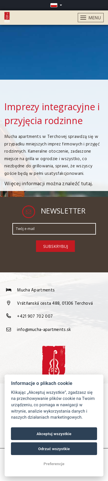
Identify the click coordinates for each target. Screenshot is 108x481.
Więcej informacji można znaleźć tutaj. (48, 184)
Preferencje (54, 463)
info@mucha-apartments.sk (44, 329)
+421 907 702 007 (35, 316)
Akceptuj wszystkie (54, 433)
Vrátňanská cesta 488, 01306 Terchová (55, 303)
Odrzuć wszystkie (54, 448)
